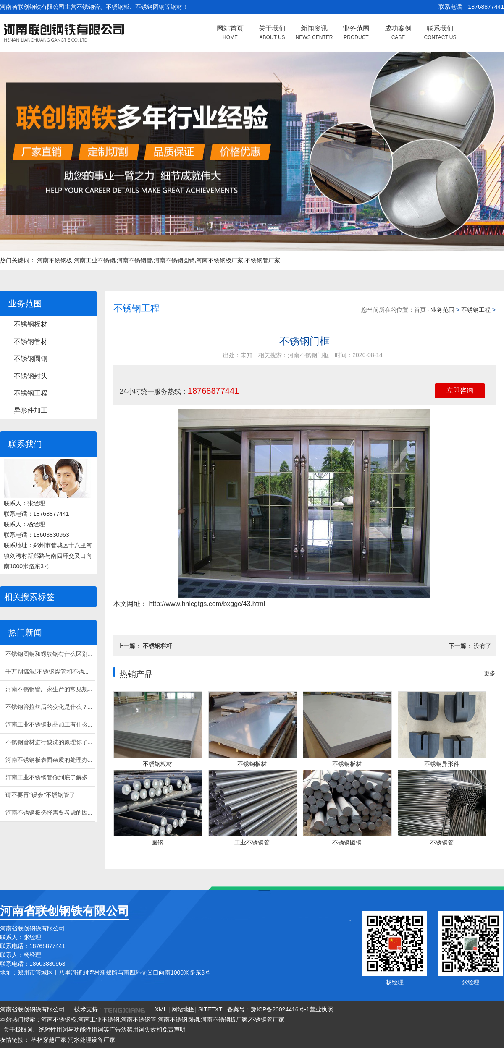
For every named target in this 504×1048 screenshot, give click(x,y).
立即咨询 (459, 390)
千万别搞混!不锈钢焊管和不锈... (46, 672)
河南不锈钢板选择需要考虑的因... (48, 813)
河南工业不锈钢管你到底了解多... (48, 777)
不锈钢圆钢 (30, 358)
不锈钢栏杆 (157, 646)
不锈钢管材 (30, 341)
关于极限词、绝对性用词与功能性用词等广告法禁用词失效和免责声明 (94, 1029)
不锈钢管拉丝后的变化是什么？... (48, 707)
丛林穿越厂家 (48, 1039)
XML (161, 1009)
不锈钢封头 (30, 375)
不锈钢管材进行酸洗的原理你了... (48, 742)
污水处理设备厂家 (91, 1039)
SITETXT (210, 1009)
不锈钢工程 (30, 393)
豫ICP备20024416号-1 (280, 1009)
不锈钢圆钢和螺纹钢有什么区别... (48, 654)
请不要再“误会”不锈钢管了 (40, 795)
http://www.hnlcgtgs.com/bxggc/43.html (206, 603)
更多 (490, 673)
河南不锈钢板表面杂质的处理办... (48, 760)
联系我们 (440, 32)
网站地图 (183, 1009)
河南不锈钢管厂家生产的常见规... (48, 689)
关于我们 (272, 32)
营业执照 (321, 1009)
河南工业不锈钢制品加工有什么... (48, 724)
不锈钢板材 (30, 324)
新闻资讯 (314, 32)
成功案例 (398, 32)
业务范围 (356, 32)
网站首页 (230, 32)
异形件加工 (30, 410)
